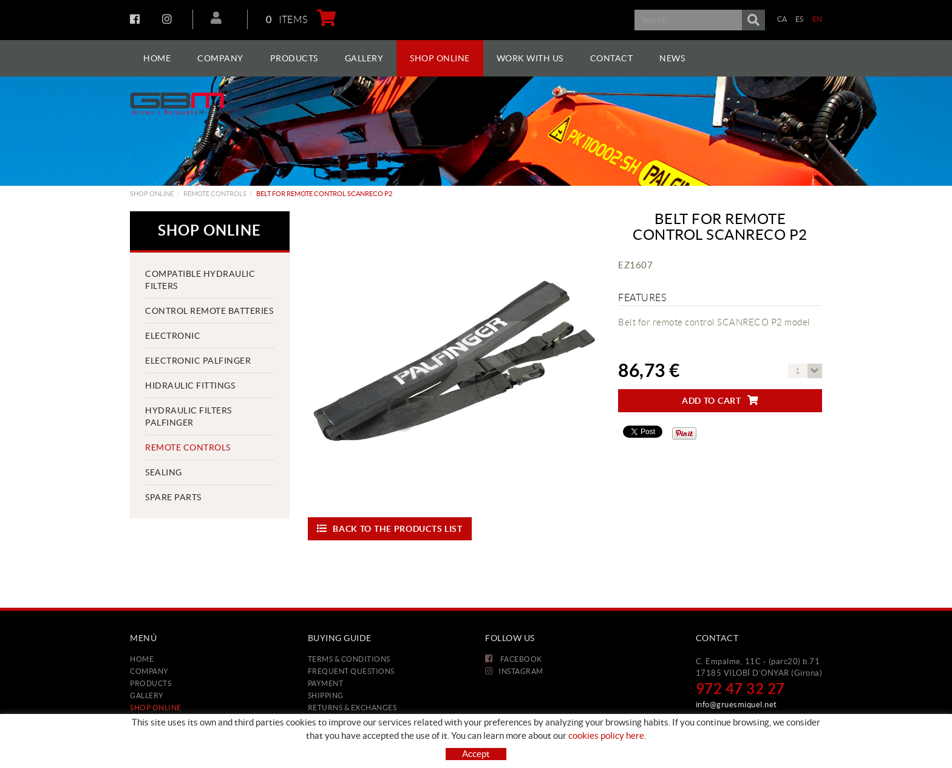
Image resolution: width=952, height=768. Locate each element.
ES (799, 19)
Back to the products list (390, 528)
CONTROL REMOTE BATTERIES (209, 311)
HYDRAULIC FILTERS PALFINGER (188, 416)
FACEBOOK (136, 18)
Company (149, 671)
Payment (326, 683)
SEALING (163, 472)
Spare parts (173, 497)
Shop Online (152, 193)
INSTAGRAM (168, 18)
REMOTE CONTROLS (214, 193)
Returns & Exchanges (352, 708)
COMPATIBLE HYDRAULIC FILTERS (200, 280)
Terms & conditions (349, 659)
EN (817, 19)
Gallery (147, 695)
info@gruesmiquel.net (736, 704)
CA (782, 19)
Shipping (326, 695)
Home (142, 659)
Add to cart (720, 400)
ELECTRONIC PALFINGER (198, 360)
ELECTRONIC (172, 336)
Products (150, 683)
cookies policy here (606, 735)
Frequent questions (351, 671)
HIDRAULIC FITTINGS (190, 385)
